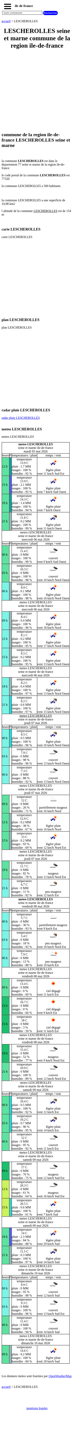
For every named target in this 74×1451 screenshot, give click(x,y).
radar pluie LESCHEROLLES (21, 417)
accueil (6, 21)
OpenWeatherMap (60, 1376)
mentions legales (37, 1408)
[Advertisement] (37, 91)
